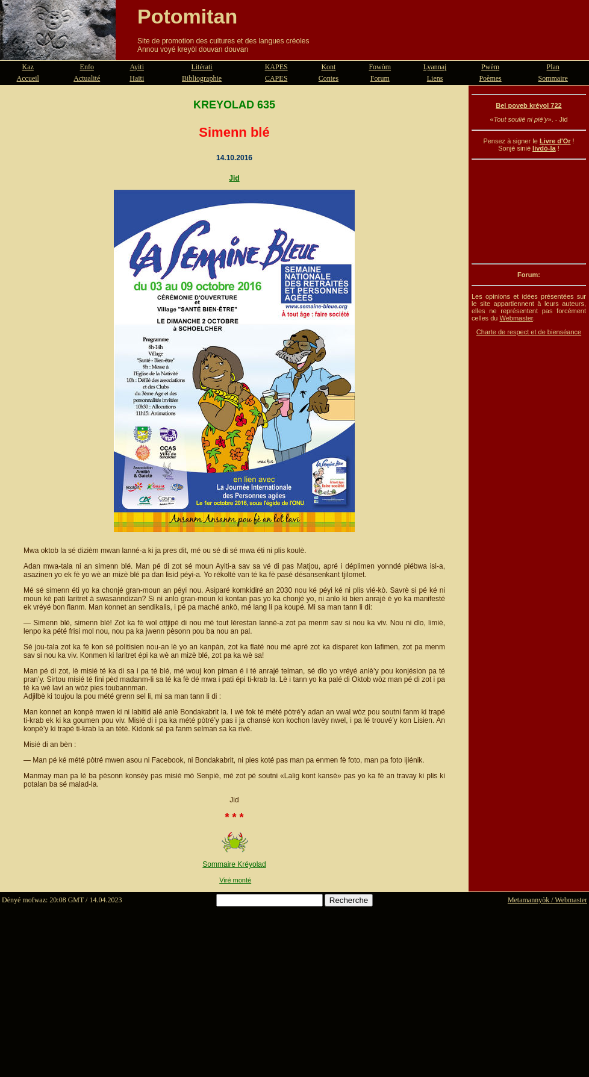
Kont (328, 67)
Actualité (86, 78)
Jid (234, 178)
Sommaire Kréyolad (234, 864)
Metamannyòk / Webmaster (547, 900)
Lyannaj (435, 67)
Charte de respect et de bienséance (528, 332)
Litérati (201, 67)
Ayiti (136, 67)
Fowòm (380, 67)
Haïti (136, 78)
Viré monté (235, 880)
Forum (380, 78)
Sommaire (553, 78)
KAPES (276, 67)
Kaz (28, 67)
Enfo (87, 67)
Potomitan (187, 16)
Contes (328, 78)
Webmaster (515, 318)
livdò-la (544, 148)
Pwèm (490, 67)
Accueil (28, 78)
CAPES (276, 78)
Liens (435, 78)
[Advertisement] (529, 211)
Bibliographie (202, 78)
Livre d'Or (555, 141)
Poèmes (490, 78)
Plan (553, 67)
